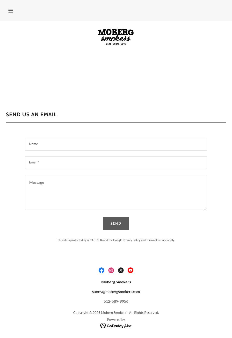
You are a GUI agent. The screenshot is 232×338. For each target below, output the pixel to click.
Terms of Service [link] (156, 240)
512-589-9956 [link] (116, 301)
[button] (10, 10)
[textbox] (116, 144)
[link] (116, 36)
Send (115, 223)
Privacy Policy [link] (131, 240)
